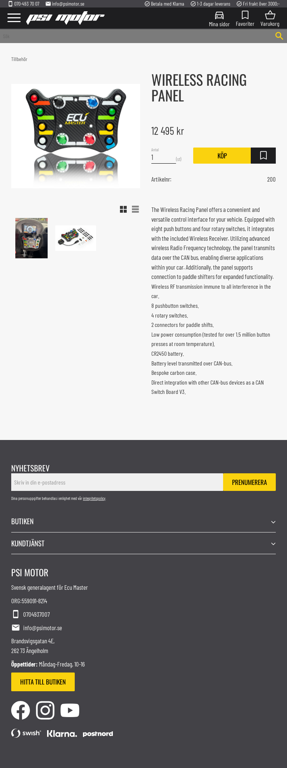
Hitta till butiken (43, 681)
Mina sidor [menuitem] (219, 23)
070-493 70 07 (23, 4)
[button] (14, 18)
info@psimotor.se (64, 4)
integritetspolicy (94, 498)
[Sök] (279, 36)
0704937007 (30, 614)
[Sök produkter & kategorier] (136, 36)
